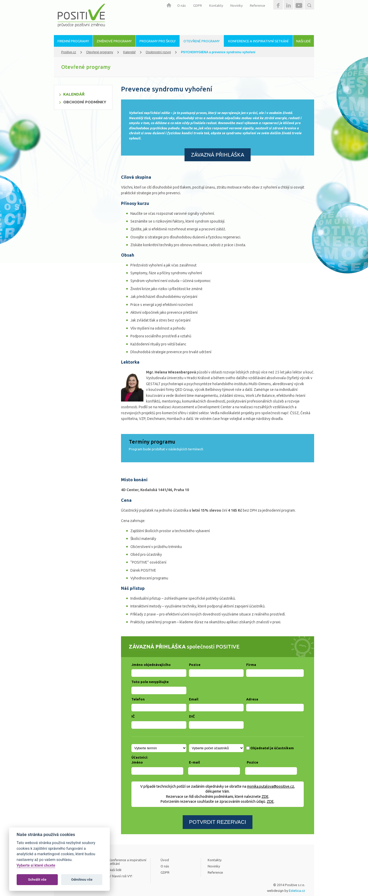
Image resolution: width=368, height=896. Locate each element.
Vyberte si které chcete (36, 865)
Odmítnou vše (81, 879)
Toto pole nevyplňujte (150, 682)
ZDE (265, 796)
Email (193, 699)
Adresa (252, 699)
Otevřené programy (99, 52)
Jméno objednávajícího (151, 664)
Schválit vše (37, 879)
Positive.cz (68, 52)
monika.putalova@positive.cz (270, 786)
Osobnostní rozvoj (158, 52)
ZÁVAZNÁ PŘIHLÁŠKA (217, 155)
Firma (251, 664)
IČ (133, 716)
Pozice (194, 664)
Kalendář (129, 52)
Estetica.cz (297, 890)
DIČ (192, 716)
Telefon (138, 699)
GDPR (197, 5)
